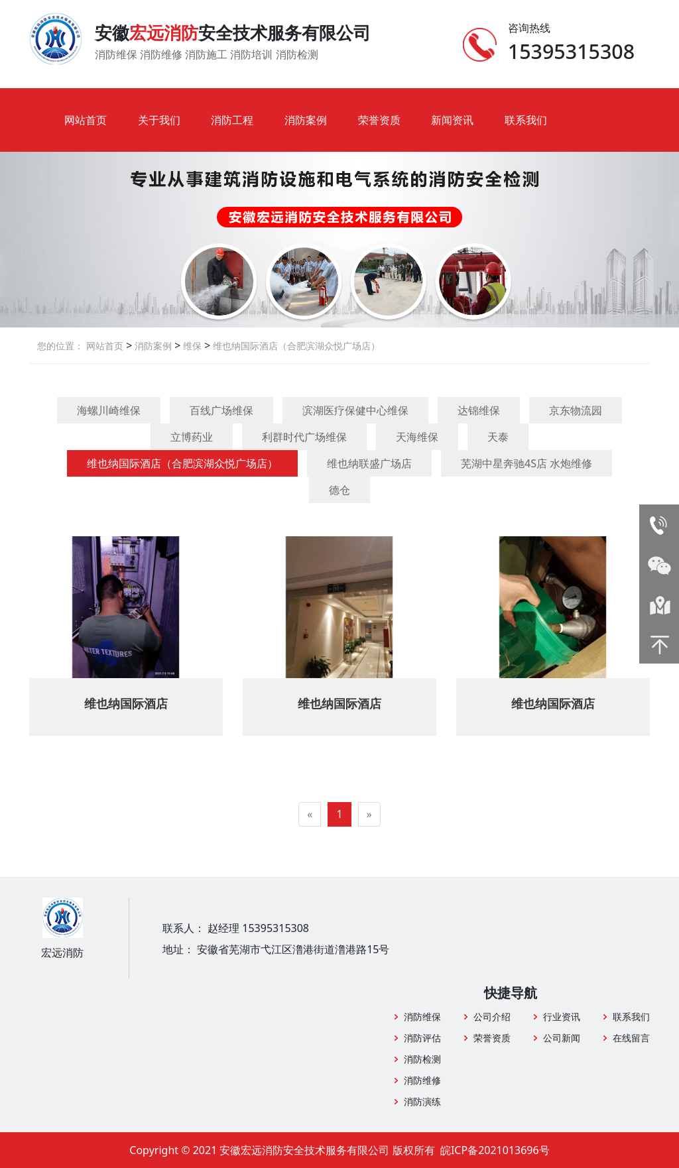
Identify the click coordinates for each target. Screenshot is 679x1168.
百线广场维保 (221, 410)
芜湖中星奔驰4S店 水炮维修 (526, 463)
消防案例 (305, 120)
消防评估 (422, 1037)
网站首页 (85, 120)
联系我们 (526, 120)
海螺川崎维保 (109, 410)
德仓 (339, 490)
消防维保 (422, 1016)
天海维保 (417, 437)
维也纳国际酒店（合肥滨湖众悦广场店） (295, 345)
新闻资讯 (452, 120)
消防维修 (422, 1080)
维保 (191, 345)
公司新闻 (561, 1037)
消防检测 (422, 1059)
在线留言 (631, 1037)
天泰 (498, 437)
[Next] (369, 814)
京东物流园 (575, 410)
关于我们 (159, 120)
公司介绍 (492, 1016)
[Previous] (309, 814)
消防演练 (422, 1101)
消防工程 (232, 120)
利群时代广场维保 (304, 437)
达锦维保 (479, 410)
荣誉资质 (379, 120)
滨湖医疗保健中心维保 (355, 410)
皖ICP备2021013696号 (495, 1150)
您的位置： (60, 345)
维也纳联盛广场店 (369, 463)
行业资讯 (561, 1016)
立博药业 (191, 437)
